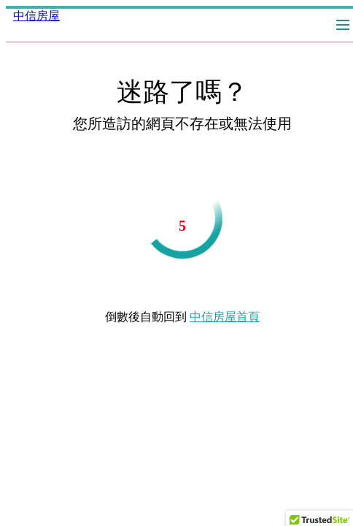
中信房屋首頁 (225, 316)
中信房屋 (36, 15)
